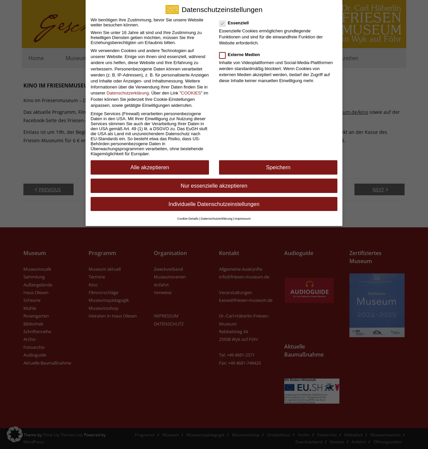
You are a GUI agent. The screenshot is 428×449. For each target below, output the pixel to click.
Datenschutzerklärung (128, 88)
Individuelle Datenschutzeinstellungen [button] (214, 199)
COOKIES (191, 88)
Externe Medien (241, 49)
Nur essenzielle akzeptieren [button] (214, 181)
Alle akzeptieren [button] (149, 163)
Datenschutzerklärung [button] (216, 214)
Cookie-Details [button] (187, 214)
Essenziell (236, 18)
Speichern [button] (278, 163)
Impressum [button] (243, 214)
